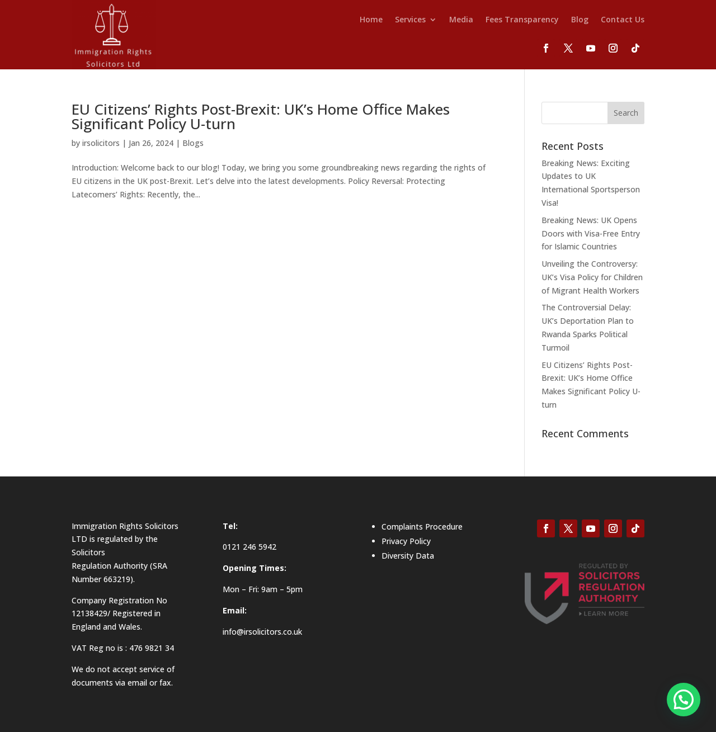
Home (371, 20)
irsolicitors (101, 143)
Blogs (193, 143)
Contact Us (622, 20)
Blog (579, 20)
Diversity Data (407, 555)
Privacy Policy (406, 541)
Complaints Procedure (422, 526)
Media (461, 20)
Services (410, 20)
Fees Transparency (522, 20)
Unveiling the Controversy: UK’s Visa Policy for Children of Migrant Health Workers (592, 277)
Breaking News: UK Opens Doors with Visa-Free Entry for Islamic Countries (590, 233)
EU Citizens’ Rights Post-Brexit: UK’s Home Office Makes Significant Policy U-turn (261, 116)
